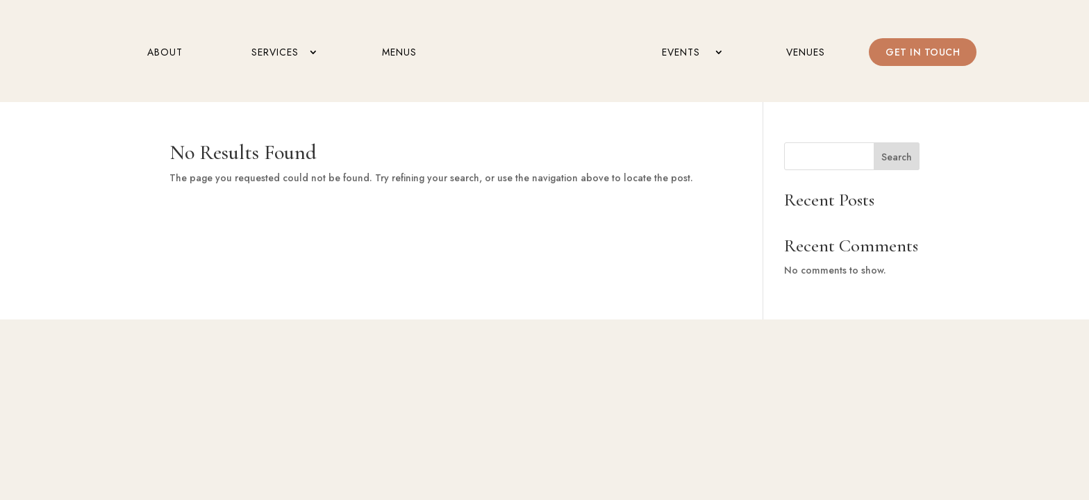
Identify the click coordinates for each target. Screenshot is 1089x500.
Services (275, 53)
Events (681, 53)
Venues (805, 53)
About (165, 53)
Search (896, 157)
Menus (399, 53)
